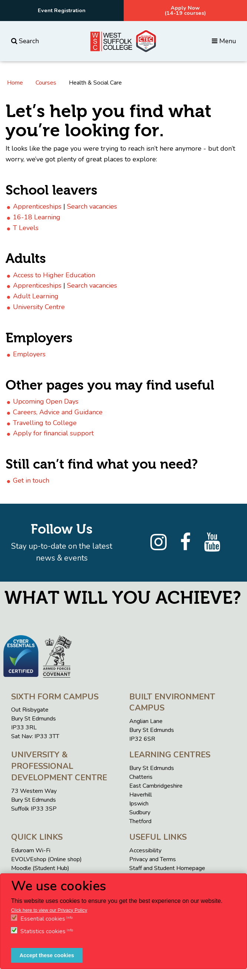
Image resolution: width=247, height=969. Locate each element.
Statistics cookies (43, 931)
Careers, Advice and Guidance (58, 412)
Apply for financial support (53, 433)
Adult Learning (36, 296)
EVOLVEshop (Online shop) (46, 859)
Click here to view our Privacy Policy (49, 910)
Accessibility (145, 850)
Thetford (140, 821)
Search (25, 41)
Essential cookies (42, 919)
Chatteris (141, 777)
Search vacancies (92, 206)
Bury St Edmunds (151, 768)
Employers (29, 354)
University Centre (39, 306)
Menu (224, 41)
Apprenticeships (37, 206)
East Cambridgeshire (156, 786)
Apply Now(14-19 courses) (185, 10)
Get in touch (31, 480)
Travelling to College (45, 422)
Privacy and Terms (152, 859)
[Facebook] (185, 542)
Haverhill (140, 795)
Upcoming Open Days (46, 401)
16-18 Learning (36, 217)
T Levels (26, 227)
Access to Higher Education (54, 275)
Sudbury (139, 812)
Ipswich (138, 803)
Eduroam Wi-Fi (30, 850)
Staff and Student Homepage (167, 868)
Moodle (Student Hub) (40, 868)
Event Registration (62, 10)
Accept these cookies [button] (47, 955)
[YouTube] (212, 542)
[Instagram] (158, 542)
